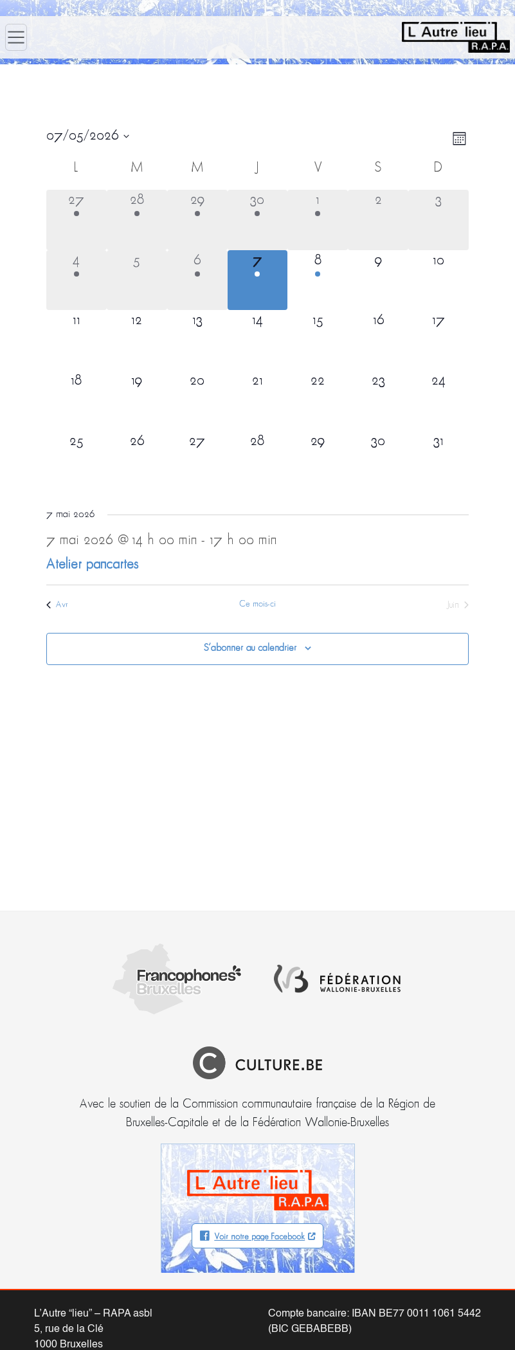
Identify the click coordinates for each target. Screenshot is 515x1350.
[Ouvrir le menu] (16, 37)
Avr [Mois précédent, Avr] (57, 605)
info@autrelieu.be (74, 1307)
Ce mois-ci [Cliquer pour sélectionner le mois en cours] (257, 604)
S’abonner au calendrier (250, 648)
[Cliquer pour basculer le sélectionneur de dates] (87, 136)
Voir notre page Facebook (259, 1169)
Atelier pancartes (92, 565)
